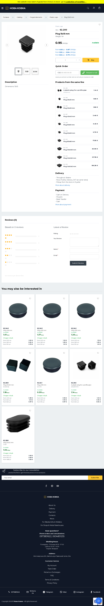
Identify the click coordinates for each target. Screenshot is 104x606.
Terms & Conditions (52, 580)
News (52, 519)
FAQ (52, 576)
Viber (63, 592)
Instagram (79, 592)
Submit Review (78, 263)
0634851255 (58, 536)
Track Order (52, 569)
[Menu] (2, 8)
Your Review (58, 238)
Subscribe (95, 478)
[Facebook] (46, 486)
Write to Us (31, 592)
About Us (52, 505)
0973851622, (46, 536)
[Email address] (45, 478)
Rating (56, 233)
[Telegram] (52, 486)
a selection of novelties (76, 2)
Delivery (52, 509)
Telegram (48, 592)
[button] (88, 8)
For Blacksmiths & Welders (52, 522)
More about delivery (62, 185)
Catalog (19, 17)
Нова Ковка (18, 601)
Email (56, 255)
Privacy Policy (52, 583)
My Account (52, 565)
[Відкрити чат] (98, 600)
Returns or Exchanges (52, 572)
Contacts (52, 515)
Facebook (95, 592)
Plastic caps (54, 17)
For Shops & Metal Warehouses (52, 525)
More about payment (63, 205)
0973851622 (14, 592)
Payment (52, 512)
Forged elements (36, 17)
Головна (6, 17)
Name (56, 249)
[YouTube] (57, 486)
